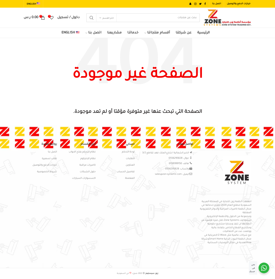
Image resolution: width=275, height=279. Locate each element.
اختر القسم (108, 18)
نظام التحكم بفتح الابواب (82, 152)
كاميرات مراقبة (87, 165)
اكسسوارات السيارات (84, 178)
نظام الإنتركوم (88, 158)
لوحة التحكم (128, 152)
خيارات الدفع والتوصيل (44, 165)
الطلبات (130, 158)
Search (91, 17)
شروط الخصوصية (47, 172)
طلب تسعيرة (49, 158)
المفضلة (130, 178)
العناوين (130, 165)
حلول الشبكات (88, 172)
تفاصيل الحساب (126, 172)
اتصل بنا (52, 152)
